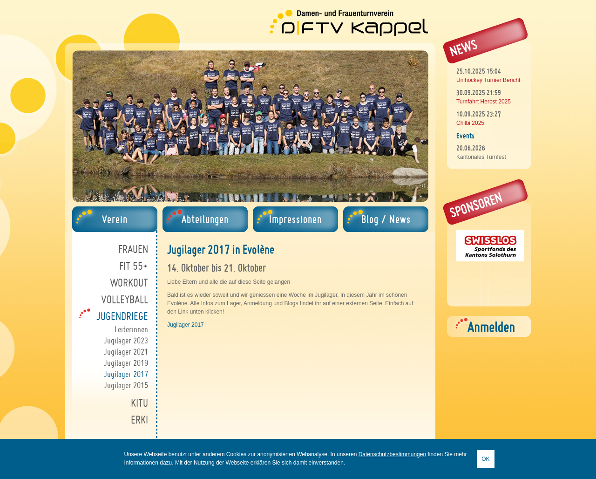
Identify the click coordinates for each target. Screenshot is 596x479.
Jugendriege (122, 316)
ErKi (139, 419)
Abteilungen (205, 219)
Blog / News (386, 219)
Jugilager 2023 (126, 340)
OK (485, 459)
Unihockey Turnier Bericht (488, 80)
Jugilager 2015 (126, 385)
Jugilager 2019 (126, 363)
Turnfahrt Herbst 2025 (483, 101)
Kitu (139, 403)
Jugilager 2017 (126, 374)
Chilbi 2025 (470, 123)
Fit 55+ (133, 266)
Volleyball (124, 299)
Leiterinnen (131, 329)
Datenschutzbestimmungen (392, 454)
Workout (129, 282)
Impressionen (295, 219)
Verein (115, 219)
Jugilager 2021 (126, 351)
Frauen (133, 249)
